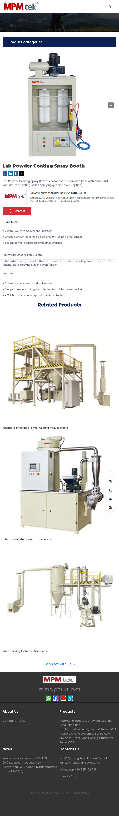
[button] (111, 105)
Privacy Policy (81, 793)
